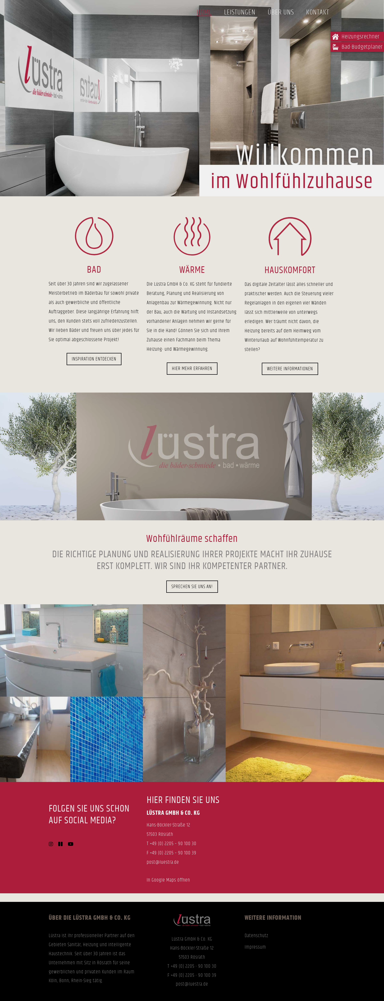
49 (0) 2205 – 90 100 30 (174, 843)
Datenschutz (256, 935)
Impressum (255, 947)
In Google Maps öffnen (168, 880)
